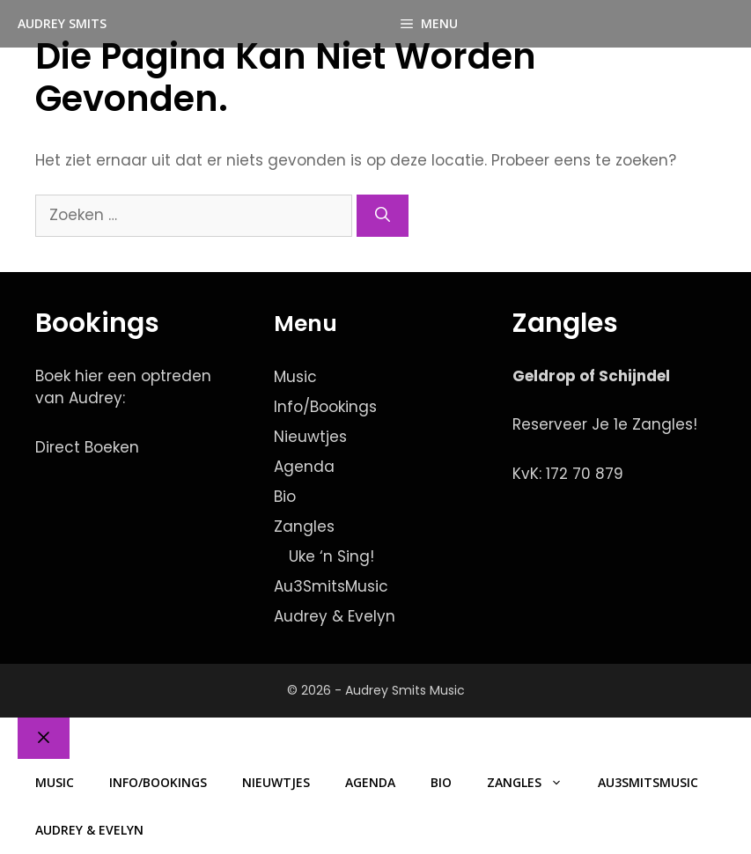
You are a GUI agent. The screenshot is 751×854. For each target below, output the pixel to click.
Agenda (304, 466)
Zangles (304, 526)
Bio (285, 496)
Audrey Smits (62, 23)
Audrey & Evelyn (334, 616)
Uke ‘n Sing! (331, 556)
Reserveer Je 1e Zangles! (604, 424)
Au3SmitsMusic (331, 586)
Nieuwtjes (310, 436)
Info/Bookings (325, 406)
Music (295, 376)
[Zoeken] (383, 216)
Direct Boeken (87, 447)
